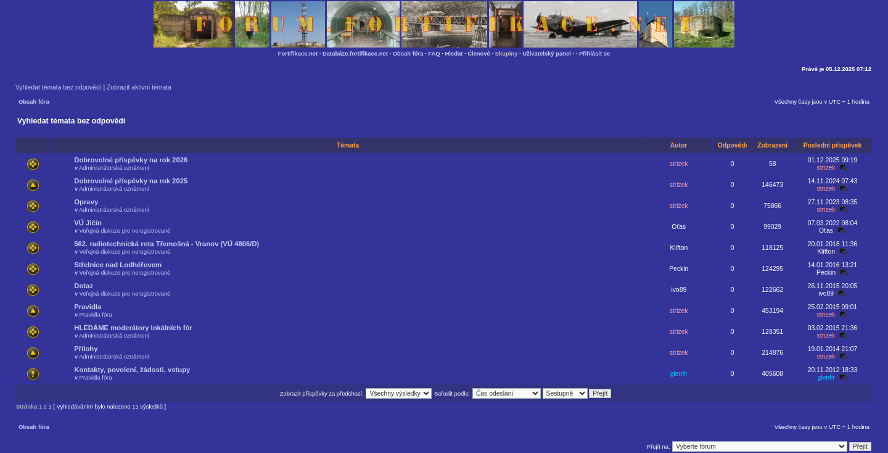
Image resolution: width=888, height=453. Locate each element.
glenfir (679, 373)
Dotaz (83, 285)
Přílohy (85, 348)
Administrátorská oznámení (114, 167)
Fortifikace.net (298, 53)
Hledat (454, 53)
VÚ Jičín (88, 222)
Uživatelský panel (546, 53)
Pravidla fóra (96, 314)
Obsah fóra (408, 53)
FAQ (434, 53)
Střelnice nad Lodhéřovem (118, 264)
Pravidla (87, 306)
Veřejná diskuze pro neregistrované (125, 230)
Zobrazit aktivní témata (139, 87)
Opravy (86, 202)
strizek (679, 163)
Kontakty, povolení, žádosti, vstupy (132, 369)
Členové (478, 53)
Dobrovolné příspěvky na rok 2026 (130, 160)
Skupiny (506, 53)
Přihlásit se (594, 53)
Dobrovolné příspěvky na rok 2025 (130, 181)
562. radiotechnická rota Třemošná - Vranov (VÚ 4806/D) (166, 243)
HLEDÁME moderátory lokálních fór (133, 327)
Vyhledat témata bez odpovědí (58, 87)
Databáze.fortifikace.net (355, 53)
